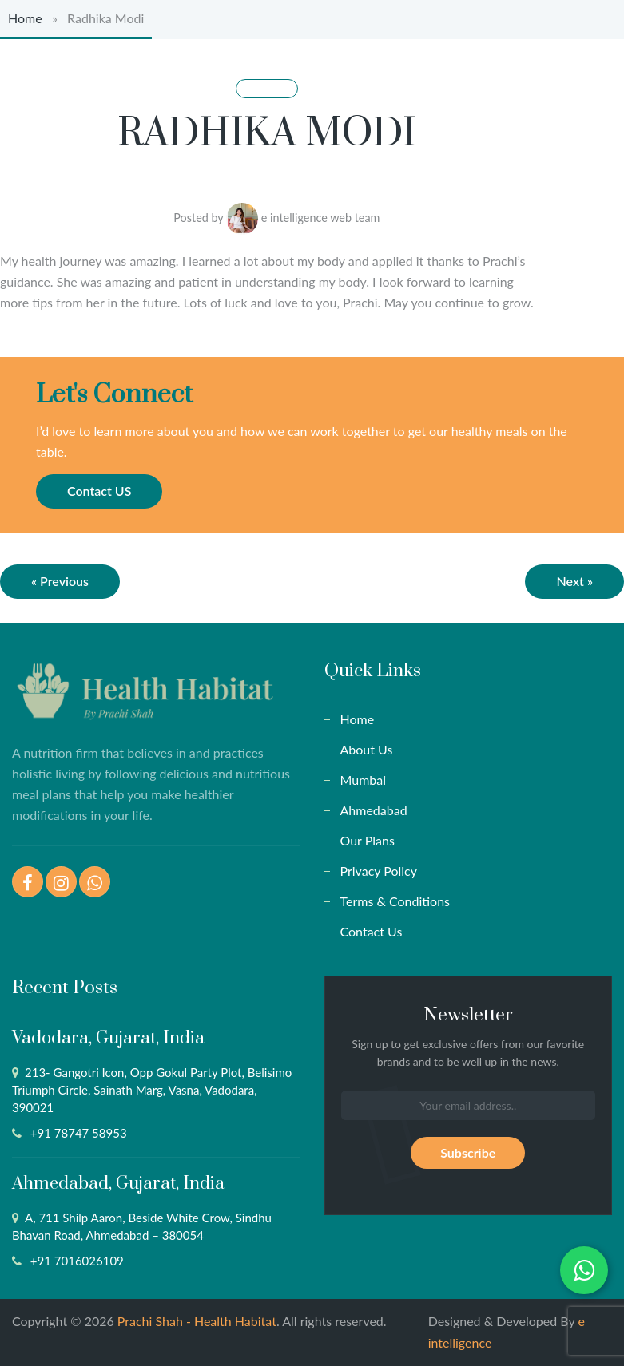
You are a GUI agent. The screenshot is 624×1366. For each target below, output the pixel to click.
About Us (366, 749)
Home (25, 18)
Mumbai (363, 779)
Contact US (99, 490)
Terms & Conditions (395, 901)
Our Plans (367, 840)
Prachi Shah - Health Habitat (196, 1320)
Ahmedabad (373, 810)
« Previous (60, 580)
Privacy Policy (379, 870)
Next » (574, 580)
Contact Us (371, 931)
